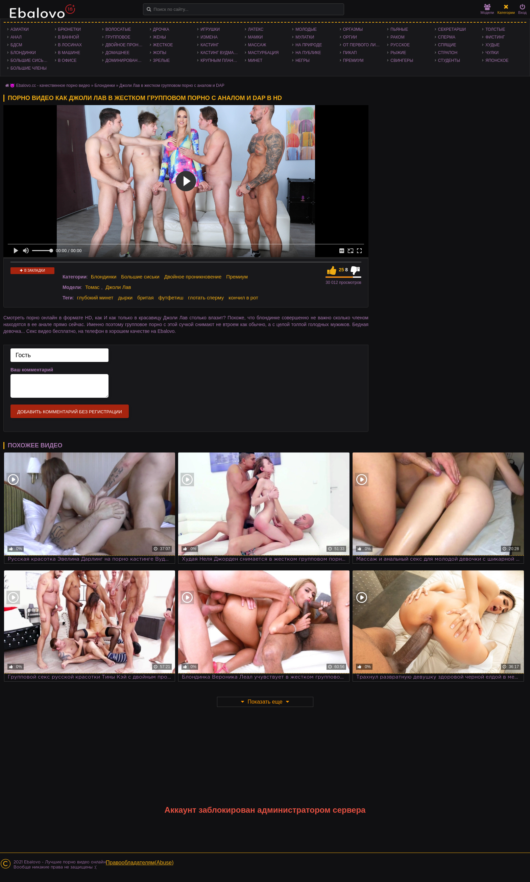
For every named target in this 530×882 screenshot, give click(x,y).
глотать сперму (206, 297)
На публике (308, 52)
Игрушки (210, 29)
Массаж (257, 45)
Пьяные (399, 29)
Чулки (492, 52)
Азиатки (19, 29)
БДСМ (16, 45)
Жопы (159, 52)
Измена (209, 37)
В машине (69, 52)
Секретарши (452, 29)
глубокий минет (95, 297)
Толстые (495, 29)
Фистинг (495, 37)
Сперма (446, 37)
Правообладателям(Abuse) (140, 862)
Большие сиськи (29, 60)
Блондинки (23, 52)
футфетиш (170, 297)
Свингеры (401, 60)
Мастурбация (263, 52)
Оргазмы (353, 29)
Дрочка (161, 29)
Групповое (117, 37)
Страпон (447, 52)
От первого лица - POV (363, 45)
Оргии (350, 37)
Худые (492, 45)
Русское (400, 45)
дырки (125, 297)
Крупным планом (220, 60)
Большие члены (28, 68)
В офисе (67, 60)
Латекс (256, 29)
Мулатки (304, 37)
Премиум (353, 60)
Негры (302, 60)
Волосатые (118, 29)
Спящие (447, 45)
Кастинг (209, 45)
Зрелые (161, 60)
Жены (159, 37)
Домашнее (117, 52)
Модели (487, 9)
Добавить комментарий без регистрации (69, 411)
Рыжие (398, 52)
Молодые (306, 29)
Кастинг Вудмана (219, 52)
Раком (397, 37)
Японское (496, 60)
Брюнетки (69, 29)
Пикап (350, 52)
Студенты (449, 60)
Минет (255, 60)
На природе (308, 45)
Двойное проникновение (125, 45)
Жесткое (163, 45)
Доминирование (124, 60)
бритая (145, 297)
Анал (16, 37)
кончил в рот (243, 297)
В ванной (68, 37)
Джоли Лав (118, 287)
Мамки (255, 37)
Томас (92, 287)
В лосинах (70, 45)
